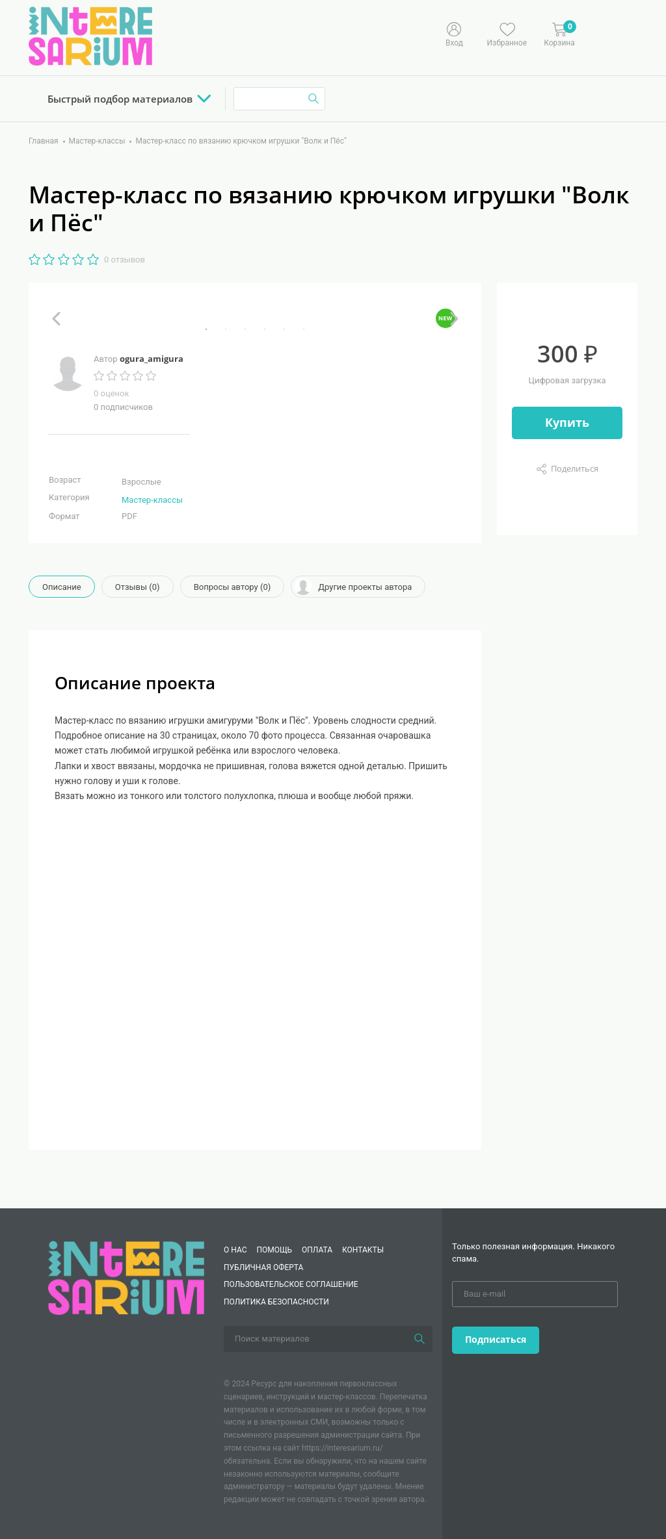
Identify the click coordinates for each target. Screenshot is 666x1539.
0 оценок (111, 393)
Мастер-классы (152, 500)
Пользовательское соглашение (291, 1284)
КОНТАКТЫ (363, 1249)
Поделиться (574, 468)
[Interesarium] (126, 1277)
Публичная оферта (263, 1267)
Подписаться (495, 1339)
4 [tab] (264, 329)
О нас (235, 1249)
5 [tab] (284, 329)
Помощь (274, 1249)
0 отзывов (124, 259)
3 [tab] (245, 329)
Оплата (317, 1249)
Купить (567, 422)
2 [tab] (225, 329)
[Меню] (624, 33)
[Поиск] (419, 1339)
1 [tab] (206, 329)
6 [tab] (303, 329)
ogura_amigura (151, 358)
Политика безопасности (276, 1301)
